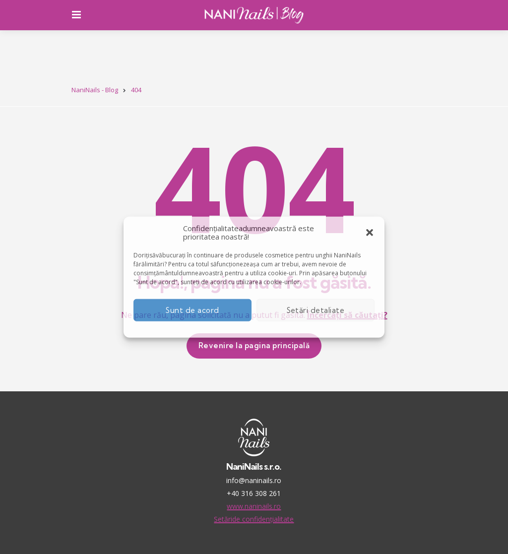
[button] (370, 233)
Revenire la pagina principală (254, 345)
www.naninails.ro (254, 506)
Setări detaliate (316, 309)
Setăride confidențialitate (254, 519)
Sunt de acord (192, 309)
